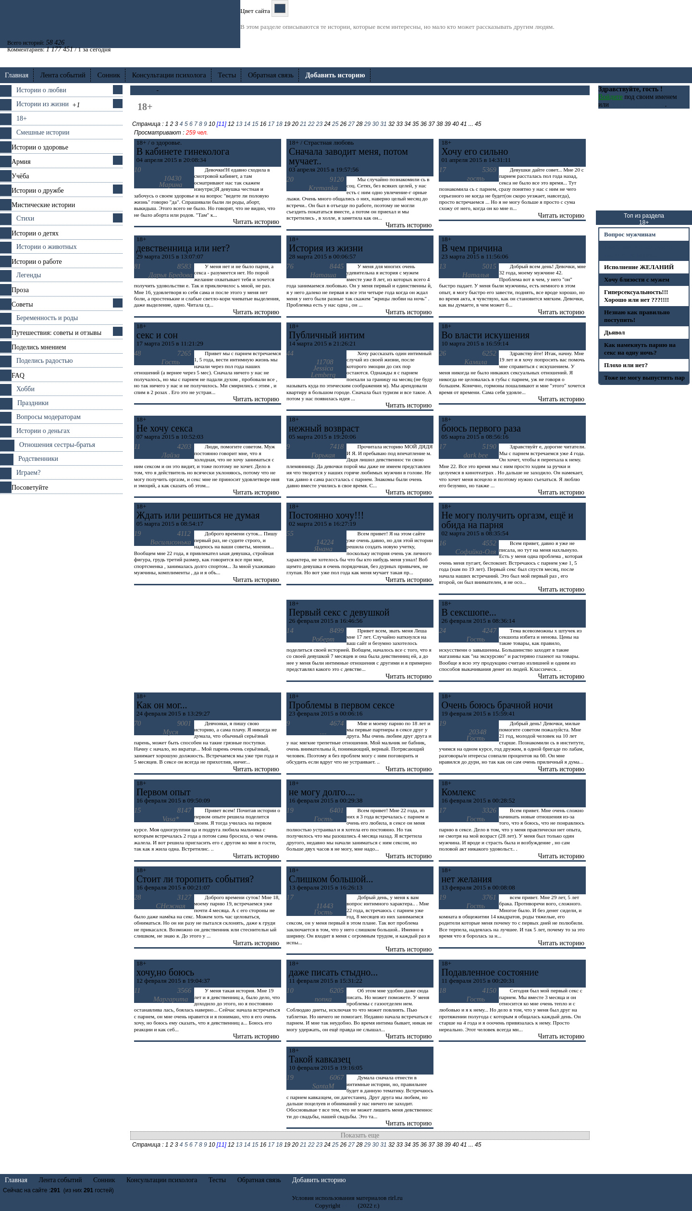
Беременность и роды (47, 317)
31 (383, 124)
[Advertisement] (61, 638)
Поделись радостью (44, 360)
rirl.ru (349, 1205)
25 (335, 124)
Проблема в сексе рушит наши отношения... (638, 250)
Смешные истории (42, 132)
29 (367, 124)
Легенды (28, 275)
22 (311, 124)
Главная (16, 75)
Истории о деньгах (43, 430)
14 (247, 124)
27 (351, 124)
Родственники (38, 458)
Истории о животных (46, 246)
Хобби (25, 389)
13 (239, 124)
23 (319, 124)
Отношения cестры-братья (57, 444)
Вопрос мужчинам (629, 234)
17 (271, 124)
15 (255, 124)
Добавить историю (319, 1180)
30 (375, 124)
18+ (21, 118)
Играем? (28, 472)
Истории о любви (41, 90)
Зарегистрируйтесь (637, 104)
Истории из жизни (42, 104)
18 (279, 124)
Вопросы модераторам (48, 416)
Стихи (25, 218)
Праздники (33, 403)
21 (303, 124)
